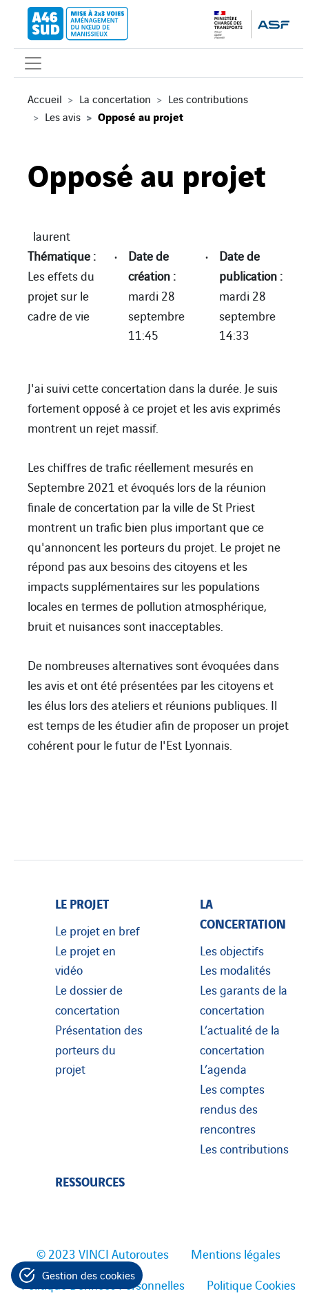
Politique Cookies (251, 1284)
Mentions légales (235, 1253)
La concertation (115, 98)
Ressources (90, 1180)
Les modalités (235, 969)
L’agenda (223, 1068)
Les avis (63, 116)
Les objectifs (232, 950)
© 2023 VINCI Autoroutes (103, 1253)
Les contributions (208, 98)
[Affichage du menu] (33, 63)
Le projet (82, 902)
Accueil (45, 98)
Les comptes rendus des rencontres (232, 1108)
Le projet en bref (97, 930)
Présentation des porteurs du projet (99, 1049)
